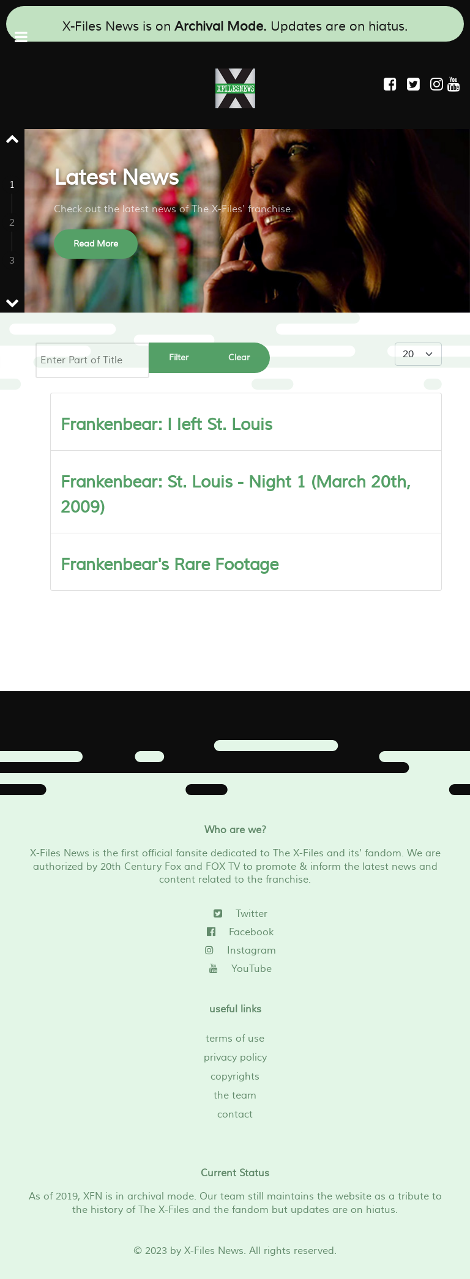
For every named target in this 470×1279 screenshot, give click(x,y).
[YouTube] (235, 969)
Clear (239, 357)
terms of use (235, 1038)
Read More (95, 244)
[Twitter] (235, 914)
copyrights (235, 1076)
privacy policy (235, 1057)
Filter (178, 357)
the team (235, 1095)
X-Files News (214, 1251)
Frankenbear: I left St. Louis (166, 425)
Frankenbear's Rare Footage (169, 565)
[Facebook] (235, 932)
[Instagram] (438, 84)
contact (235, 1114)
